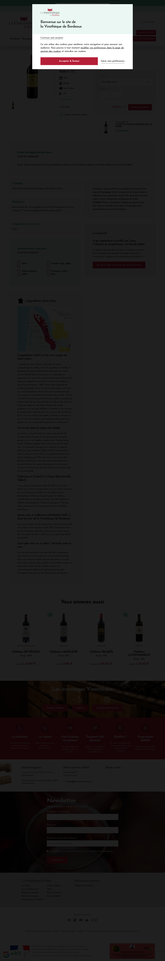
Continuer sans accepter (51, 38)
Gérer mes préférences (113, 61)
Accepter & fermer (69, 61)
